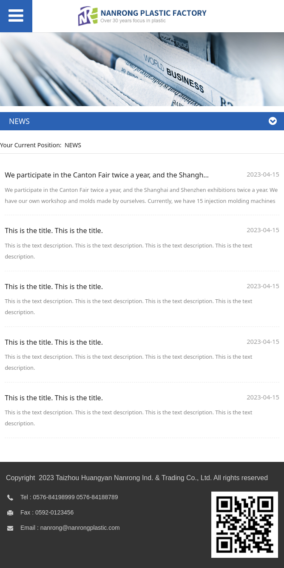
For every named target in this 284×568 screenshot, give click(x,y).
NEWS (73, 145)
